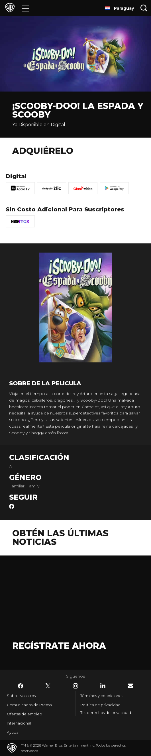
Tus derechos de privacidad (105, 712)
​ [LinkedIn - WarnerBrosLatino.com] (102, 685)
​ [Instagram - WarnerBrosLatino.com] (75, 685)
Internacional (19, 723)
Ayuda (13, 732)
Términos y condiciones (101, 695)
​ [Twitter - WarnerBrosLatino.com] (48, 685)
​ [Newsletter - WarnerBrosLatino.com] (130, 685)
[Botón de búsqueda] (144, 8)
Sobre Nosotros (21, 695)
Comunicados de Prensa (29, 705)
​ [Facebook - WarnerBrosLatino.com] (20, 685)
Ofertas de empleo (24, 714)
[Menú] (25, 8)
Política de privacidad (100, 705)
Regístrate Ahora (59, 645)
